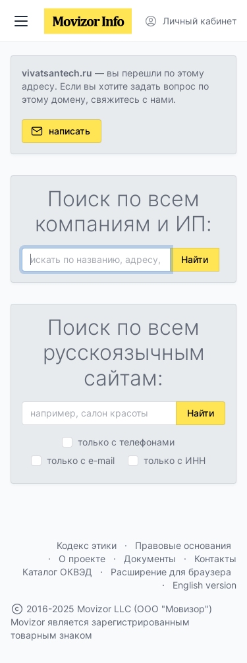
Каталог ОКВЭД (57, 571)
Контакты (215, 558)
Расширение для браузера (171, 571)
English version (204, 585)
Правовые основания (183, 545)
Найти (194, 259)
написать (60, 131)
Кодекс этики (87, 545)
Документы (150, 558)
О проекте (82, 558)
